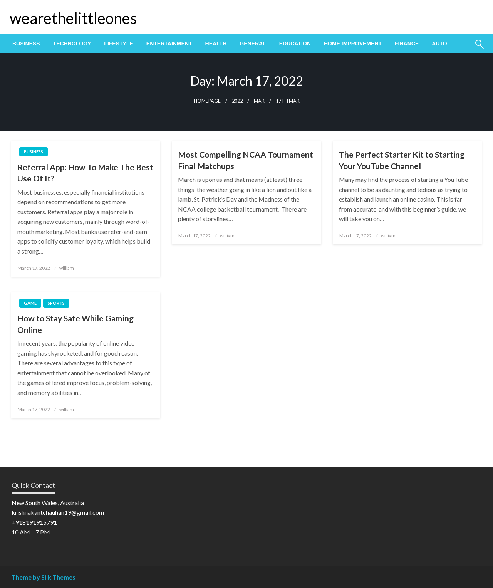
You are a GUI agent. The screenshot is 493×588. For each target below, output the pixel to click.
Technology (72, 43)
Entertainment (169, 43)
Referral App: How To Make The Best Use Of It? (85, 172)
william (66, 268)
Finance (407, 43)
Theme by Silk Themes (43, 577)
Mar (259, 101)
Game (30, 303)
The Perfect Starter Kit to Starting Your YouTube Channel (401, 160)
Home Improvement (353, 43)
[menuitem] (26, 43)
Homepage (207, 101)
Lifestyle (118, 43)
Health (216, 43)
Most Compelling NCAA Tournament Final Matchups (245, 160)
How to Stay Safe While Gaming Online (75, 323)
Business (26, 43)
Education (295, 43)
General (253, 43)
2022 (237, 101)
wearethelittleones (73, 18)
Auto (439, 43)
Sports (56, 303)
